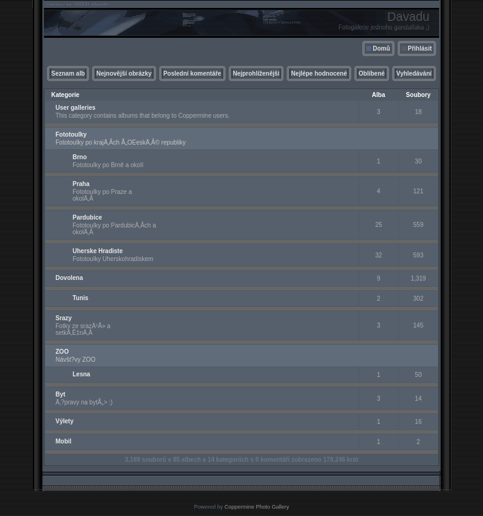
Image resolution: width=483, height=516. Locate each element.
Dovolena (69, 277)
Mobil (63, 441)
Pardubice (87, 217)
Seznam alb (68, 73)
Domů (381, 48)
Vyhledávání (414, 73)
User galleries (75, 107)
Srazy (63, 318)
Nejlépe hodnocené (319, 73)
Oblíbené (372, 73)
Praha (81, 184)
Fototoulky (71, 134)
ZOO (62, 351)
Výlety (64, 421)
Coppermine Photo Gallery (256, 507)
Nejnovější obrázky (124, 73)
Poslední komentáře (192, 73)
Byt (60, 394)
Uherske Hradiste (98, 251)
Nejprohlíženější (256, 73)
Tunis (80, 298)
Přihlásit (420, 48)
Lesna (81, 374)
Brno (80, 157)
